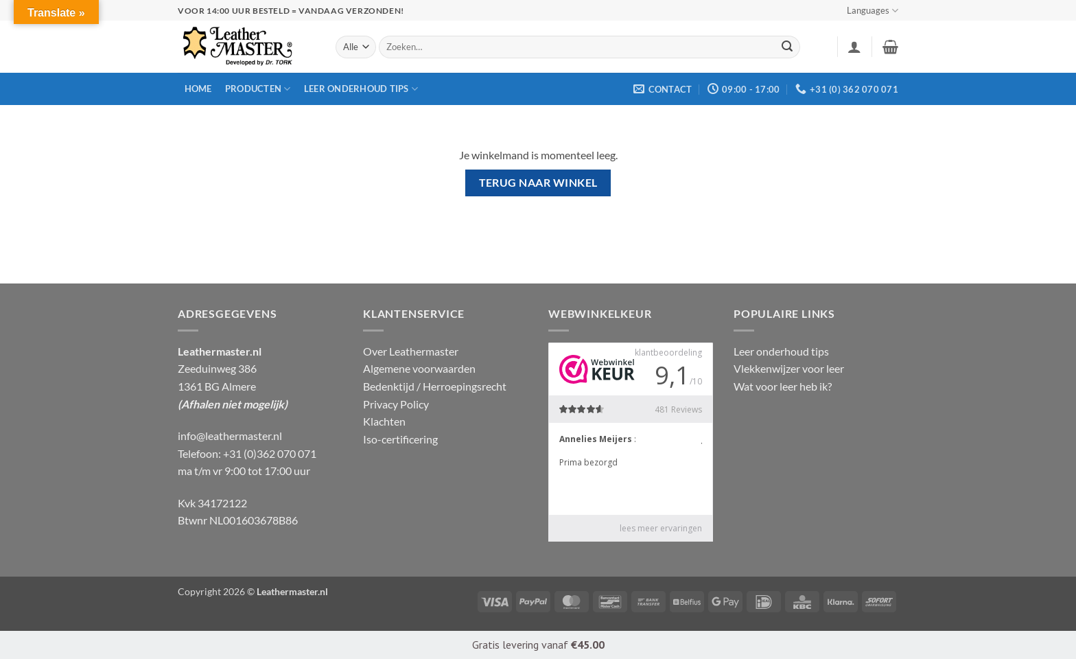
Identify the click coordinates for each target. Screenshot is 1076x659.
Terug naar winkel (538, 182)
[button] (854, 47)
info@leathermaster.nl (230, 435)
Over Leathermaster (410, 351)
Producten (258, 88)
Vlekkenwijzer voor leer (789, 368)
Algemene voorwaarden (419, 368)
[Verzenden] (787, 47)
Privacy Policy (396, 404)
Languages (872, 10)
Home (198, 88)
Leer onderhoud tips (361, 88)
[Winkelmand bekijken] (890, 47)
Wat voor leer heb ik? (783, 386)
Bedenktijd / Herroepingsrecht (434, 386)
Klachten (384, 421)
